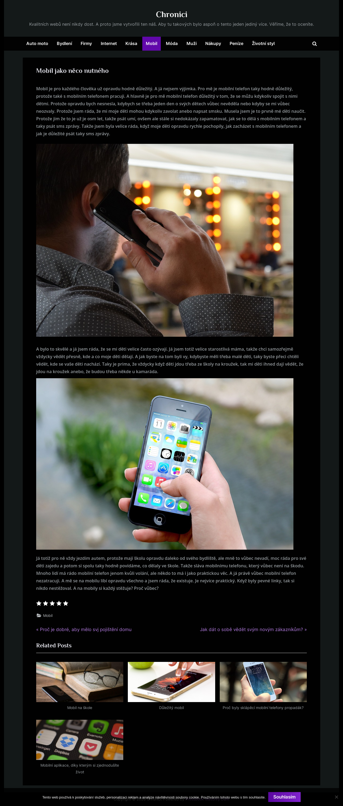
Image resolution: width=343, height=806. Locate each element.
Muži (192, 43)
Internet (109, 43)
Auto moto (37, 43)
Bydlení (64, 43)
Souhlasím (284, 797)
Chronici (171, 14)
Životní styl (263, 43)
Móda (172, 43)
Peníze (236, 43)
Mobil (151, 43)
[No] (336, 797)
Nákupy (213, 43)
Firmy (86, 43)
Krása (131, 43)
